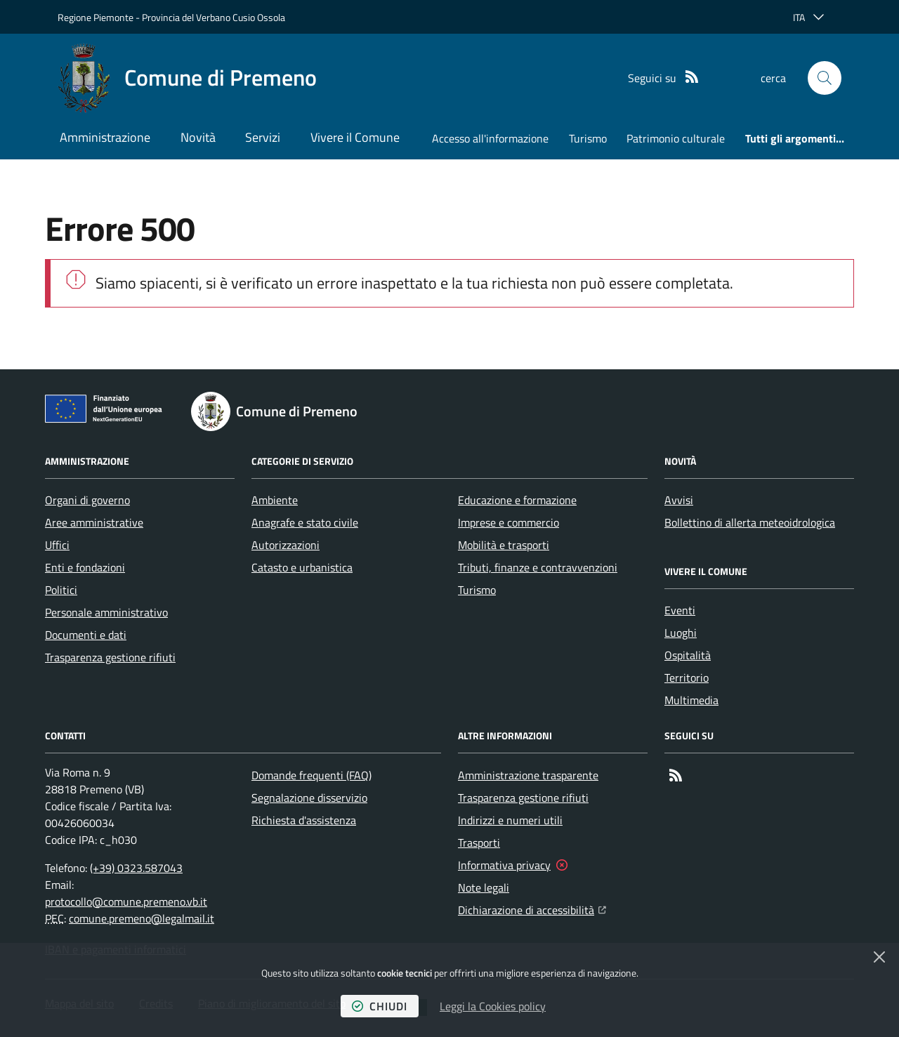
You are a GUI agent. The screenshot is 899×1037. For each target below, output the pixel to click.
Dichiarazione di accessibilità (532, 908)
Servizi (262, 137)
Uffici (57, 544)
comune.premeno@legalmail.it (141, 918)
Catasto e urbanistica (302, 567)
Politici (61, 589)
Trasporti (479, 842)
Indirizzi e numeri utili (510, 820)
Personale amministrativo (106, 612)
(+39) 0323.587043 (136, 867)
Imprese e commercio (508, 522)
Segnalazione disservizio (309, 797)
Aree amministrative (94, 522)
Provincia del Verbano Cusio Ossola (213, 17)
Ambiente (274, 499)
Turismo (588, 138)
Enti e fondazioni (85, 567)
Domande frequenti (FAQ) (311, 775)
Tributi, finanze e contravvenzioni (537, 567)
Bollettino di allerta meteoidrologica (749, 522)
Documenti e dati (85, 634)
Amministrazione (105, 137)
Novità (198, 137)
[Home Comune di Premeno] (187, 78)
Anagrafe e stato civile (304, 522)
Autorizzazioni (285, 544)
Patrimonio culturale (675, 138)
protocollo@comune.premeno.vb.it (126, 901)
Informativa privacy (504, 865)
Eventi (679, 610)
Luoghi (680, 632)
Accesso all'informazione (490, 138)
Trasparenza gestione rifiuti (110, 657)
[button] (824, 78)
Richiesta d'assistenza (303, 820)
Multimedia (691, 700)
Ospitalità (687, 655)
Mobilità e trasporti (503, 544)
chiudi (379, 1006)
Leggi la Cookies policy (493, 1006)
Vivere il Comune (355, 137)
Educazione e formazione (517, 499)
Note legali (483, 887)
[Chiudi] (879, 957)
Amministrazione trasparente (528, 775)
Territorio (686, 677)
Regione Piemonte (95, 17)
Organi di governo (87, 499)
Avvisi (678, 499)
